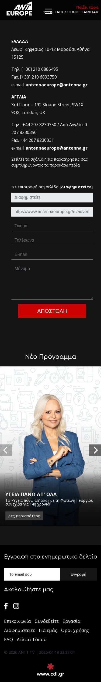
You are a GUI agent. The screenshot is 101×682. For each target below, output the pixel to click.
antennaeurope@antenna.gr (57, 85)
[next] (95, 450)
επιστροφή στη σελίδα (55, 186)
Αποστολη (52, 311)
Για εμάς (48, 630)
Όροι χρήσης (75, 630)
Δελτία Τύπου (32, 639)
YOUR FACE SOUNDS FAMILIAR (70, 9)
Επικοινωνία (17, 621)
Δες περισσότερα (24, 515)
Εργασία (71, 621)
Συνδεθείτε (47, 621)
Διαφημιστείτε (19, 630)
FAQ (8, 639)
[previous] (6, 450)
